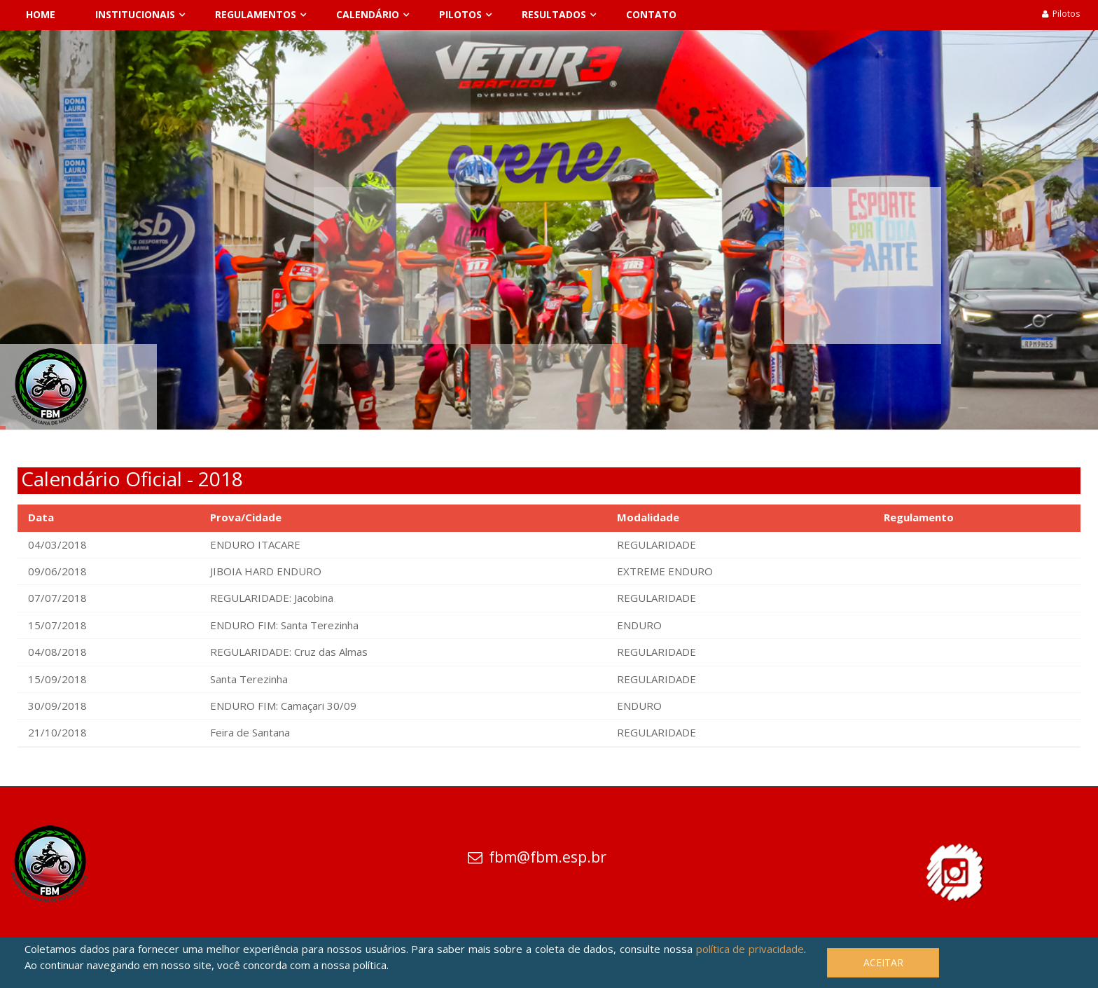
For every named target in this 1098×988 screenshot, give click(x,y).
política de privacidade (750, 949)
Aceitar (883, 962)
